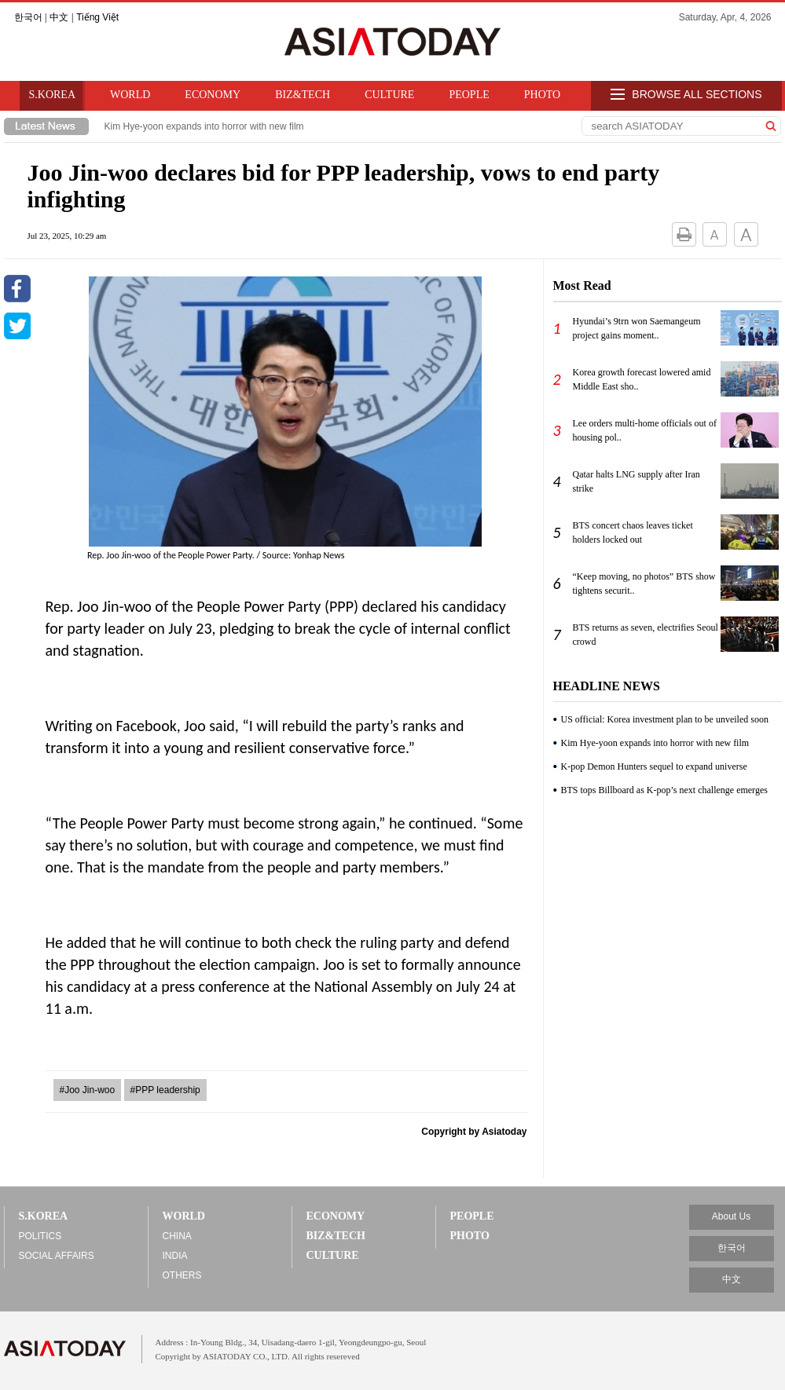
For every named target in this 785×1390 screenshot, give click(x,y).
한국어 (28, 17)
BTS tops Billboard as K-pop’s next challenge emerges (664, 790)
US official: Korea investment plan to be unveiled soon (664, 719)
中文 (59, 17)
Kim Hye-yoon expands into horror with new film (204, 126)
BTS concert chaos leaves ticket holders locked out (633, 532)
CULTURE (389, 95)
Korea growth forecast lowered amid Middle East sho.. (642, 379)
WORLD (130, 95)
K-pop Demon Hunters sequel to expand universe (654, 766)
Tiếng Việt (97, 17)
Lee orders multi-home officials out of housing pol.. (645, 430)
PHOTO (542, 95)
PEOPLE (469, 95)
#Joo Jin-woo (88, 1090)
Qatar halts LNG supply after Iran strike (636, 481)
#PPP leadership (165, 1090)
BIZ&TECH (302, 95)
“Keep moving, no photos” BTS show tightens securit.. (644, 583)
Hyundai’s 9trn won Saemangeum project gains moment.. (637, 328)
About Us (731, 1216)
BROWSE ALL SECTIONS (686, 95)
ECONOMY (212, 95)
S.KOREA (52, 95)
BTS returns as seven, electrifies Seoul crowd (645, 634)
